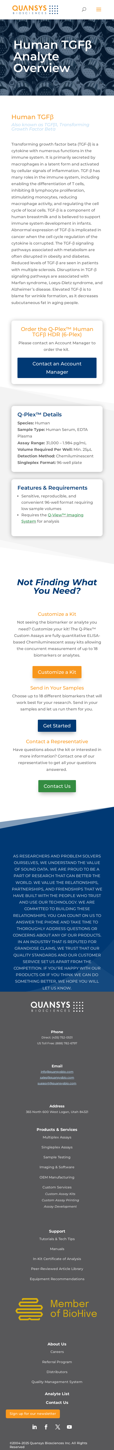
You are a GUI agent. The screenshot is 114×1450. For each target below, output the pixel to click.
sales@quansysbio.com (57, 1077)
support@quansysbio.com (57, 1083)
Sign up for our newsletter (33, 1413)
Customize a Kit (57, 672)
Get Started (57, 726)
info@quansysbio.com (57, 1071)
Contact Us (57, 786)
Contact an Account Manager (57, 368)
